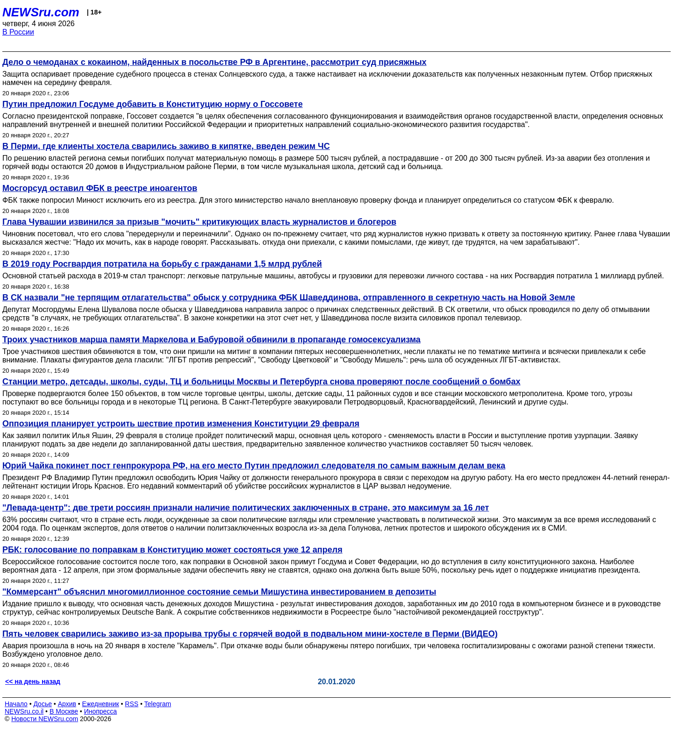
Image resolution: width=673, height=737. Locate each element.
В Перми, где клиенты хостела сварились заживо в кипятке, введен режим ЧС (166, 146)
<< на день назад (32, 681)
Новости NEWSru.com (44, 719)
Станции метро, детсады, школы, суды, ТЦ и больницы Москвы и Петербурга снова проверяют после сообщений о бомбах (261, 381)
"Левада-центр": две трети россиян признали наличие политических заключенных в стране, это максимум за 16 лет (245, 507)
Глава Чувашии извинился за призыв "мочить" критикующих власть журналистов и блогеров (199, 222)
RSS (131, 704)
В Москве (64, 711)
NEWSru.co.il (24, 711)
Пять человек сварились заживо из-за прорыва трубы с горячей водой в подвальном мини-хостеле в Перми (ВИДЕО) (250, 633)
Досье (42, 704)
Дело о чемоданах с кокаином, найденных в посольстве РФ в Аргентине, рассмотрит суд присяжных (214, 62)
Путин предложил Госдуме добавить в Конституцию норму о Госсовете (152, 104)
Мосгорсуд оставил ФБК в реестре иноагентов (99, 188)
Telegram (158, 704)
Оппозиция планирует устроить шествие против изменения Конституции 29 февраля (180, 423)
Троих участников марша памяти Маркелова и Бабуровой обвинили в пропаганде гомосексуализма (211, 339)
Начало (16, 704)
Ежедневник (100, 704)
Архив (67, 704)
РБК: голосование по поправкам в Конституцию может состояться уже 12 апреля (172, 549)
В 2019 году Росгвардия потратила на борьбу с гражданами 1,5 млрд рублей (162, 264)
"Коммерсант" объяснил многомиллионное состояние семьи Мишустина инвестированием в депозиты (219, 591)
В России (18, 32)
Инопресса (100, 711)
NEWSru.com (40, 12)
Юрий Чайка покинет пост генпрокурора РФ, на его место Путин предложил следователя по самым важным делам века (253, 465)
